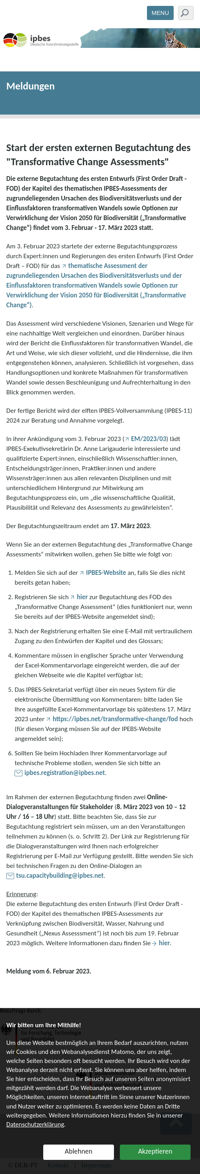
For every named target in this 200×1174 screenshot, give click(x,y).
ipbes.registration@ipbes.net (64, 773)
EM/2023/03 (148, 439)
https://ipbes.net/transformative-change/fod (115, 719)
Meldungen (30, 86)
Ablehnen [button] (78, 1151)
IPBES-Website (106, 573)
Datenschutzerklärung (35, 1124)
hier (82, 597)
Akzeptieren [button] (155, 1151)
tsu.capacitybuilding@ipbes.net (60, 875)
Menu (160, 12)
